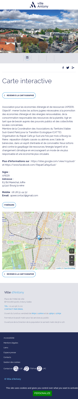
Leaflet (58, 268)
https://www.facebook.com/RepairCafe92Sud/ (30, 164)
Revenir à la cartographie (19, 95)
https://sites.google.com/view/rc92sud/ (53, 161)
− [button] (72, 263)
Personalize (42, 393)
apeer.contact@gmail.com (24, 195)
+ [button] (72, 257)
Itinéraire (9, 205)
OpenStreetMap (69, 268)
